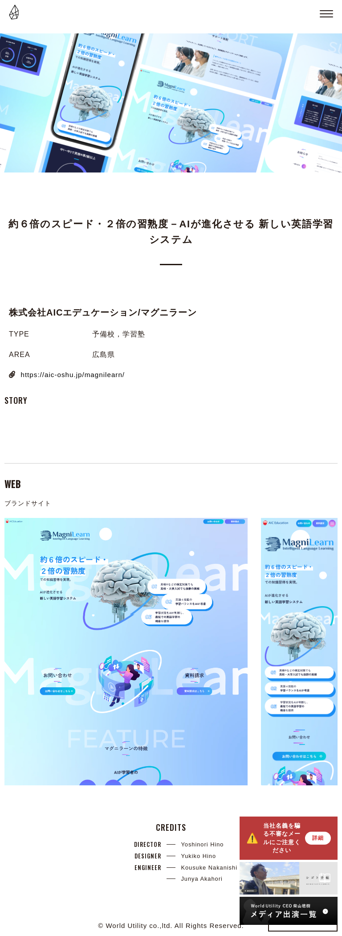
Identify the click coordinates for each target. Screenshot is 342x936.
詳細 (318, 838)
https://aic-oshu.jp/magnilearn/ (74, 374)
